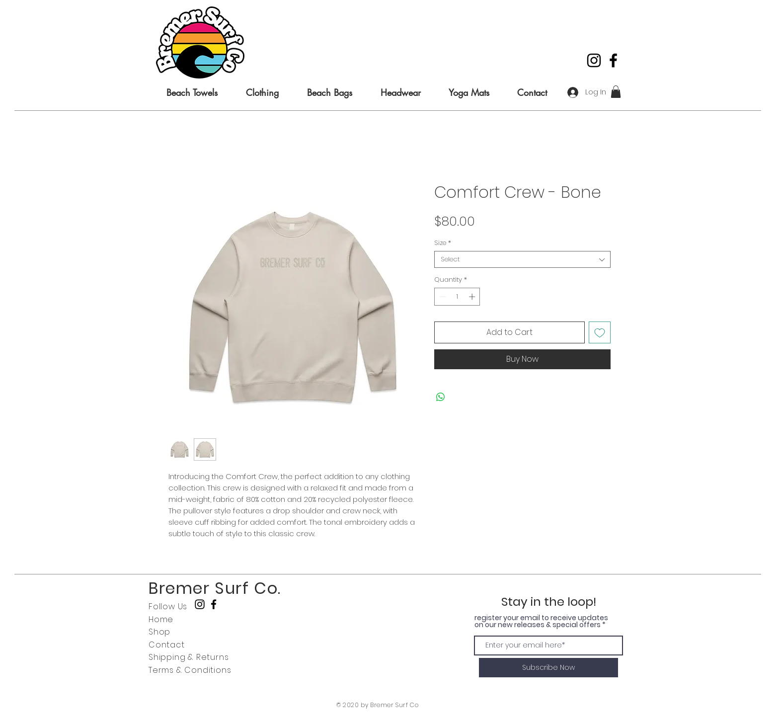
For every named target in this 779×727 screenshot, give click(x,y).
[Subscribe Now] (548, 667)
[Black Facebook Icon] (613, 60)
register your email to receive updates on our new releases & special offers (541, 621)
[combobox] (522, 259)
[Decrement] (442, 296)
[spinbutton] (457, 296)
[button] (616, 91)
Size (442, 243)
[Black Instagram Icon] (594, 60)
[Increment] (473, 296)
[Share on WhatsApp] (441, 397)
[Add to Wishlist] (600, 332)
